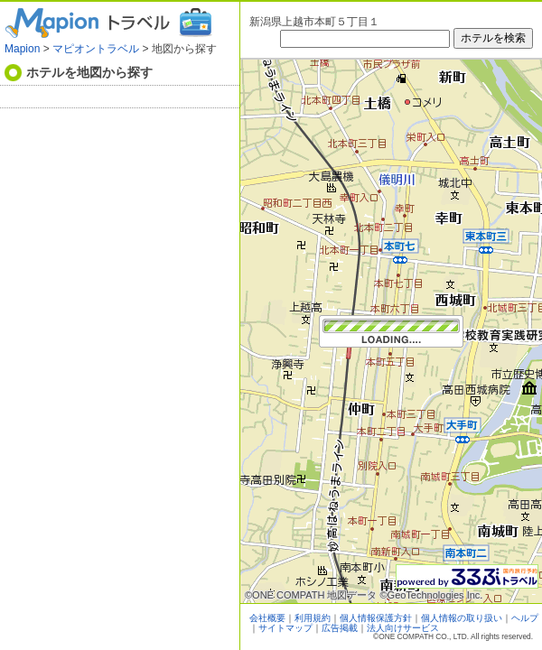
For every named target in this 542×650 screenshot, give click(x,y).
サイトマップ (285, 628)
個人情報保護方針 (376, 618)
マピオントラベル (95, 48)
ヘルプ (524, 618)
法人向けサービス (403, 628)
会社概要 (267, 618)
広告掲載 (340, 628)
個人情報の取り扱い (461, 618)
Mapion (22, 48)
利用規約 (312, 618)
